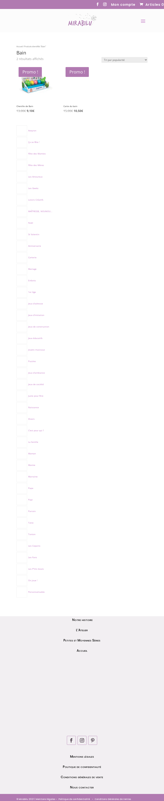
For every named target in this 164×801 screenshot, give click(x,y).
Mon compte (123, 5)
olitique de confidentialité (75, 799)
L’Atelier (82, 630)
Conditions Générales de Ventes (112, 799)
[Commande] (124, 60)
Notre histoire (82, 620)
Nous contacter (82, 787)
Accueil (19, 46)
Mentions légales (82, 756)
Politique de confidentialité (82, 766)
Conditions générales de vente (82, 777)
